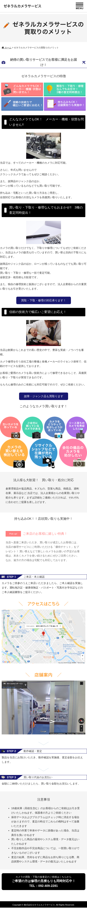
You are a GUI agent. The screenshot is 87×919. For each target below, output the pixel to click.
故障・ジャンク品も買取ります (43, 396)
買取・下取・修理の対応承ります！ (43, 300)
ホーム (6, 47)
